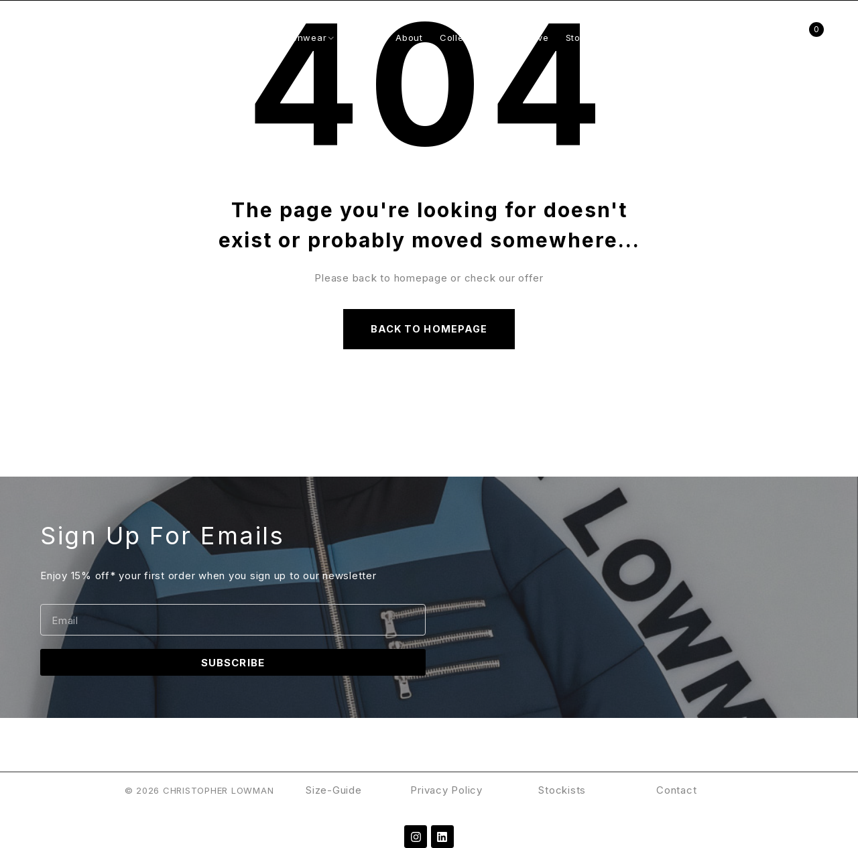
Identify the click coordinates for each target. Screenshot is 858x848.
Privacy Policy (447, 790)
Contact (676, 790)
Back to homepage (429, 329)
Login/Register (776, 37)
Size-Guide (334, 790)
